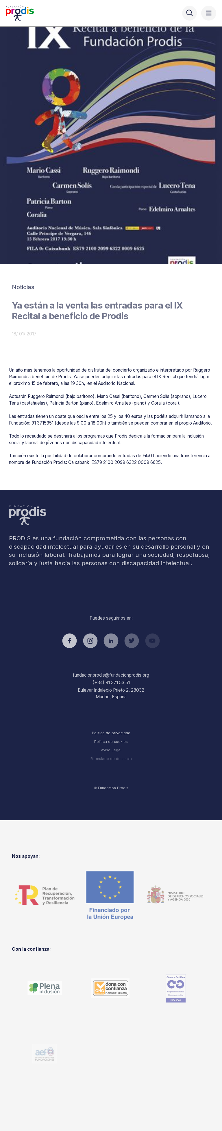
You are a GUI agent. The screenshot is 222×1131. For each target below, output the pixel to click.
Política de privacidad (111, 733)
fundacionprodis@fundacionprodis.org (111, 675)
